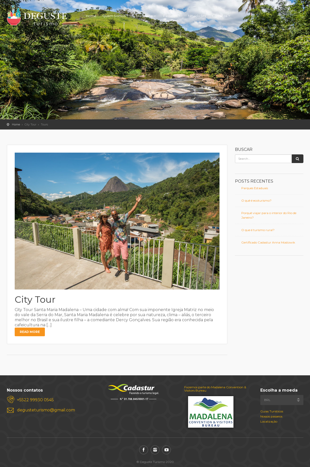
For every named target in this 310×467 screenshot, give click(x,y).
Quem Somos (113, 16)
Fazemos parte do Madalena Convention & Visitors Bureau (215, 388)
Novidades (197, 16)
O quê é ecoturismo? (256, 200)
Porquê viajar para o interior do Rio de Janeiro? (268, 215)
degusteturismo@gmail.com (46, 410)
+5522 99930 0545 (35, 399)
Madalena (144, 16)
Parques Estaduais (254, 188)
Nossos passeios (271, 416)
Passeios (170, 16)
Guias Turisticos (271, 411)
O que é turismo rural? (258, 230)
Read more (30, 332)
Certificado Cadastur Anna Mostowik (268, 242)
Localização (268, 421)
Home (91, 16)
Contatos (219, 16)
